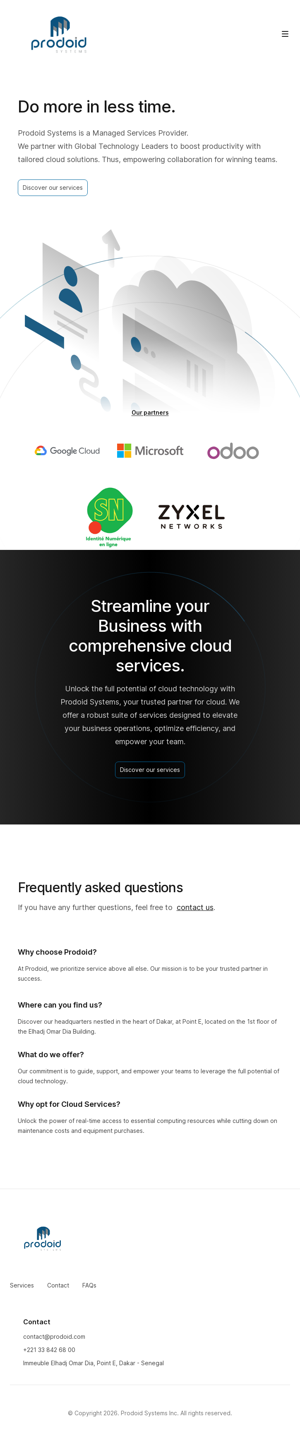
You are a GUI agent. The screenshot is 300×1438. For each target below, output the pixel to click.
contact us (195, 907)
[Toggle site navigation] (285, 34)
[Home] (59, 35)
